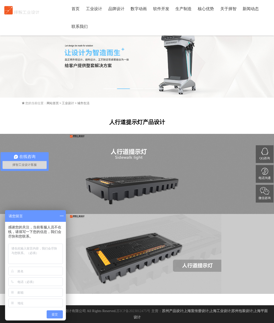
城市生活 (83, 103)
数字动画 (139, 9)
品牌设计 (116, 9)
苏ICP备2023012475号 (133, 311)
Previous (8, 58)
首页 (75, 9)
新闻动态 (251, 9)
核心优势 (206, 9)
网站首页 (53, 103)
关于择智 (228, 9)
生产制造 (183, 9)
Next (266, 58)
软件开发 (161, 9)
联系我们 (79, 26)
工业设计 (94, 9)
